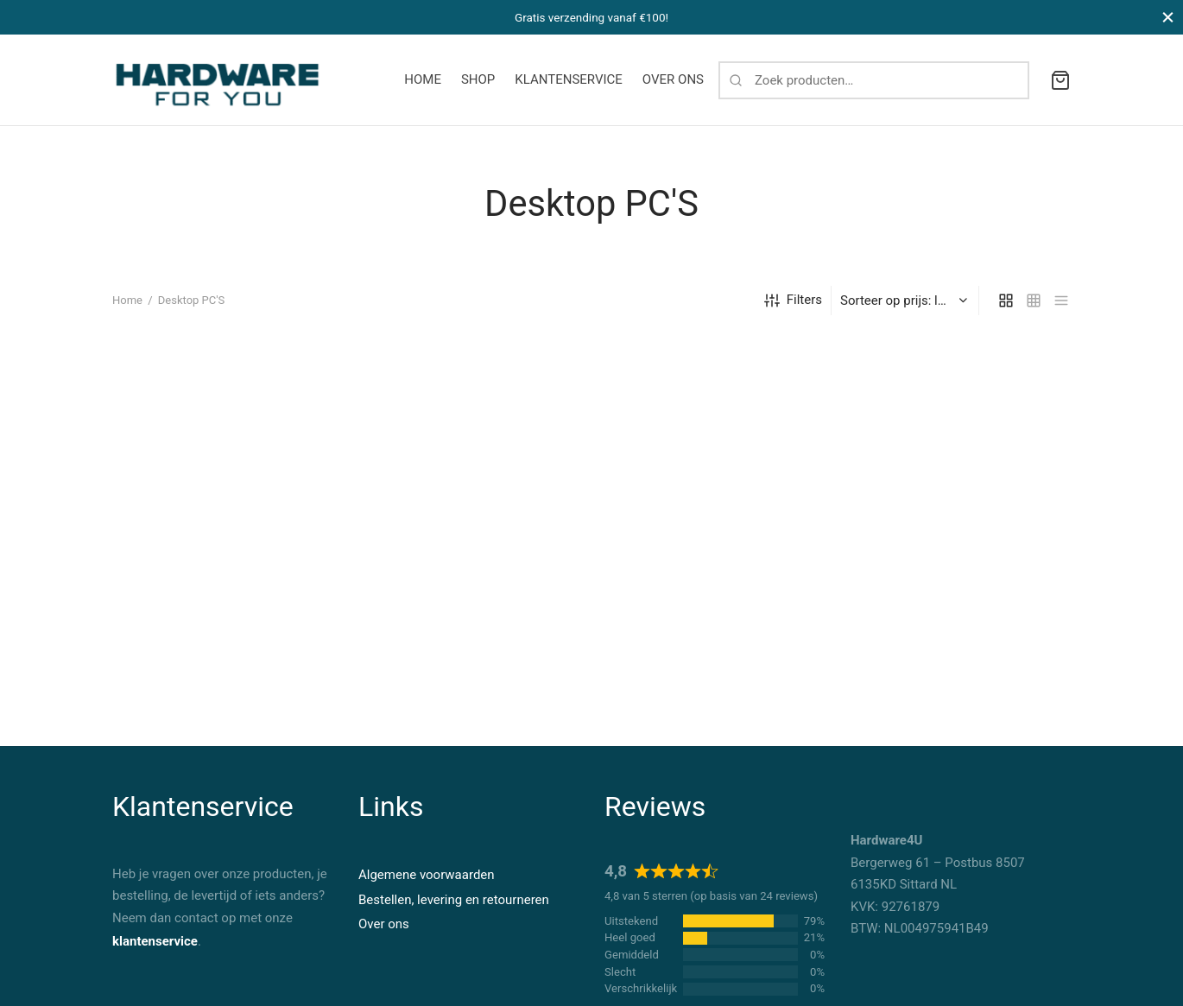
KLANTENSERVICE (569, 79)
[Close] (1167, 16)
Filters (793, 310)
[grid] (1005, 310)
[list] (1061, 310)
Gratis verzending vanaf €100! (591, 17)
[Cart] (1060, 80)
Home (127, 310)
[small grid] (1033, 310)
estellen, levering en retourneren (457, 900)
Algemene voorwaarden (426, 875)
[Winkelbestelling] (907, 310)
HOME (422, 79)
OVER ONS (673, 79)
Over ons (383, 924)
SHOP (478, 79)
